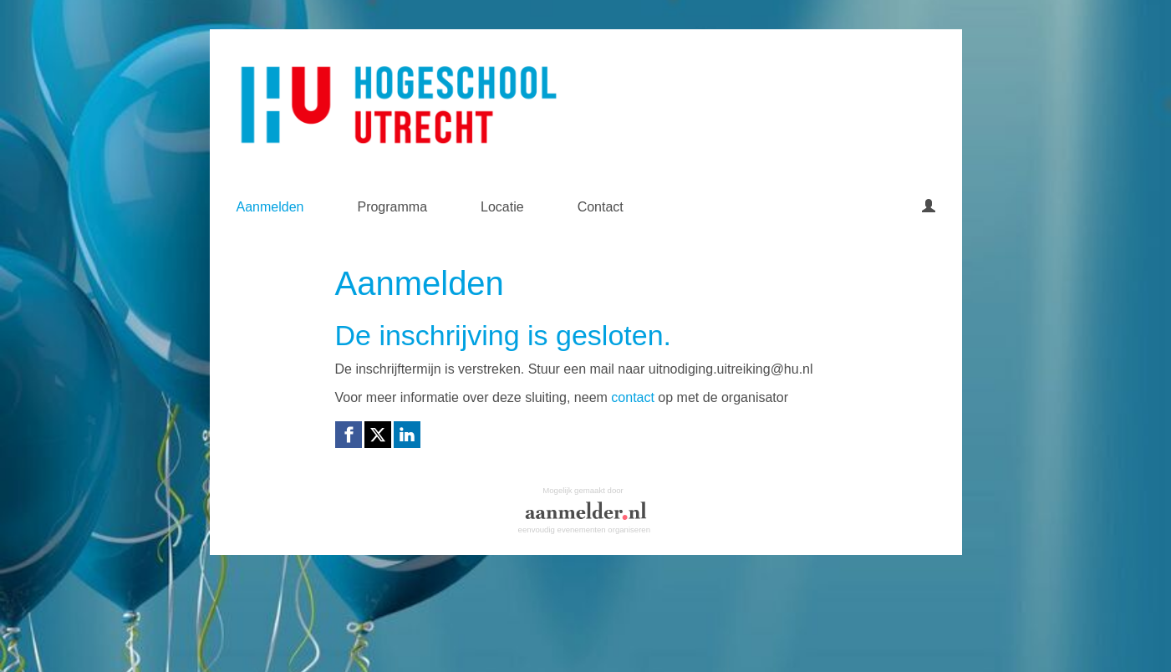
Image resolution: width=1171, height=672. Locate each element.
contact (632, 397)
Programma (392, 207)
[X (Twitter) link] (377, 434)
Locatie (502, 207)
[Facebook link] (348, 434)
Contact (601, 207)
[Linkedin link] (407, 434)
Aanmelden (270, 207)
